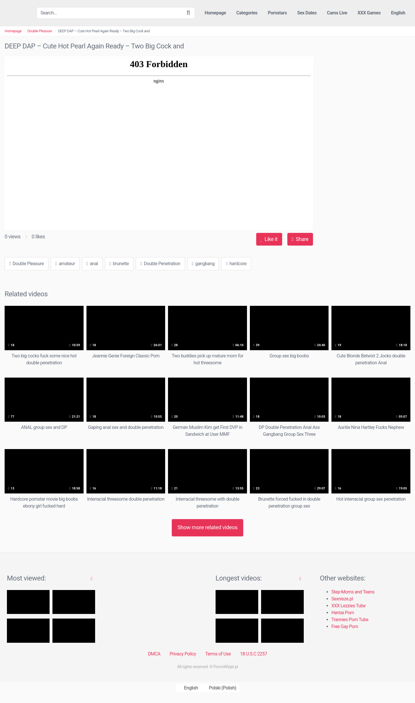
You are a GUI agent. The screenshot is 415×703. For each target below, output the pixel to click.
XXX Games (369, 13)
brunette (119, 263)
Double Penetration (160, 263)
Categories (246, 13)
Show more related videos (208, 527)
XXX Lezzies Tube (348, 605)
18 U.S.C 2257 (253, 654)
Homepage (215, 13)
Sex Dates (306, 13)
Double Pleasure (39, 31)
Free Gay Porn (344, 626)
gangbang (203, 263)
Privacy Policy (182, 654)
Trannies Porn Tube (349, 619)
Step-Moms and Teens (353, 592)
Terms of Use (218, 654)
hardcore (236, 263)
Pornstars (277, 13)
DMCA (154, 654)
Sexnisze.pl (342, 599)
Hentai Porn (342, 612)
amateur (65, 263)
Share (300, 239)
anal (92, 263)
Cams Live (337, 13)
